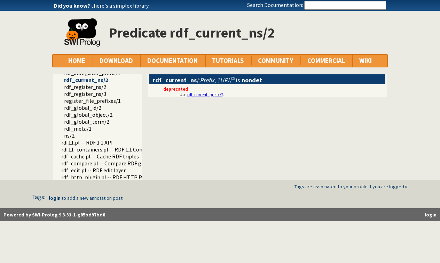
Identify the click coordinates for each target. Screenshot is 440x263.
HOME (76, 61)
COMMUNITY (275, 61)
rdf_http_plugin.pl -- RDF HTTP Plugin (107, 177)
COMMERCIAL (326, 61)
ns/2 (69, 135)
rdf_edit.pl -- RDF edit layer (93, 170)
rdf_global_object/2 (88, 114)
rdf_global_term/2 (86, 121)
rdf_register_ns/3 (85, 93)
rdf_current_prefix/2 (205, 94)
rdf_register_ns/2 (85, 86)
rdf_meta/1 (78, 128)
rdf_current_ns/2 (86, 79)
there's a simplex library (120, 5)
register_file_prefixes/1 (92, 100)
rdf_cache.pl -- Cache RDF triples (100, 156)
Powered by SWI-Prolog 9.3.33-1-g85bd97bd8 (54, 215)
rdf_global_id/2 (82, 107)
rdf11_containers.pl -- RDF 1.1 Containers (110, 149)
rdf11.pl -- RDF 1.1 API (87, 142)
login (55, 198)
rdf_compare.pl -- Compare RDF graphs (108, 163)
